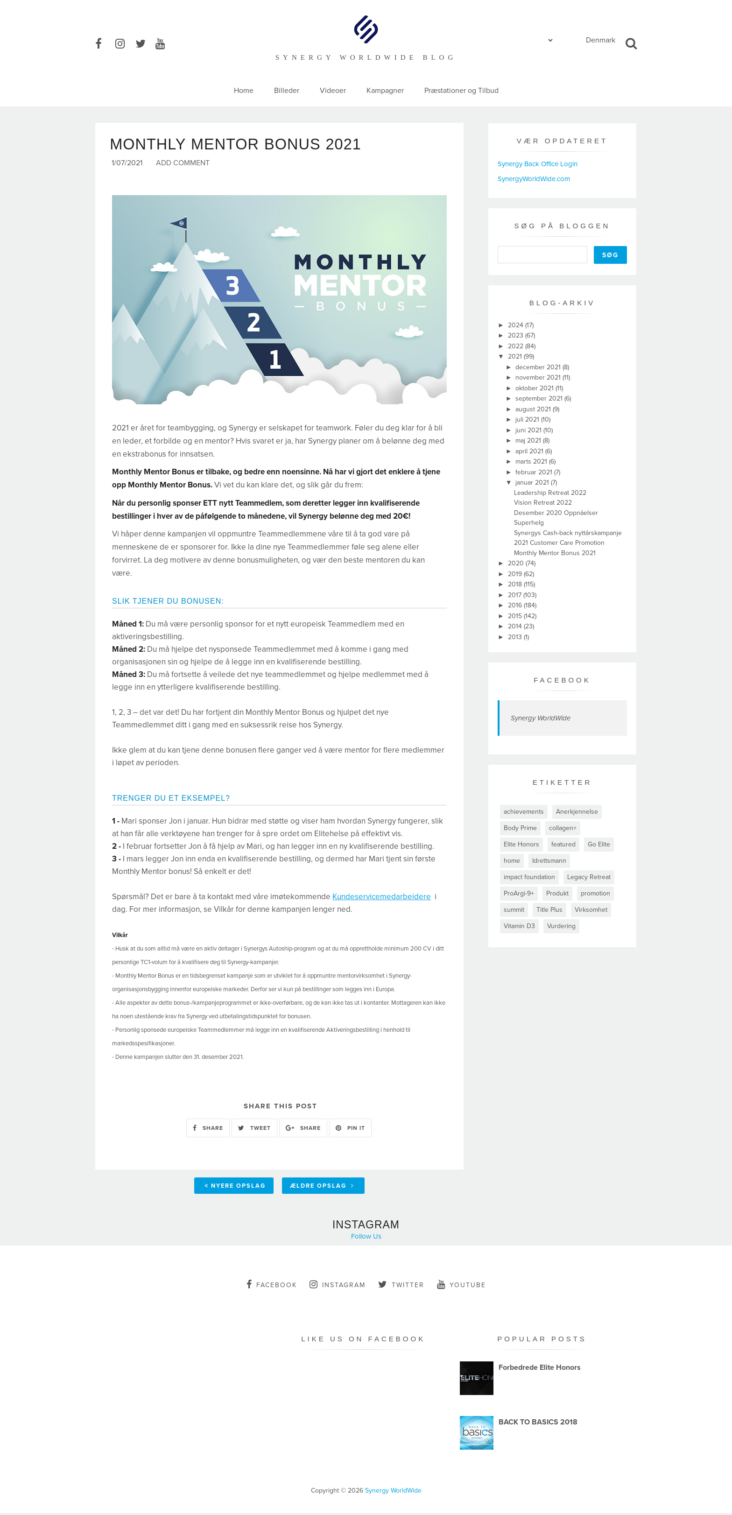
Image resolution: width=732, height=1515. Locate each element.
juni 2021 (529, 430)
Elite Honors (521, 844)
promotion (595, 893)
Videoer (333, 90)
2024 (516, 325)
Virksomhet (591, 910)
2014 (516, 626)
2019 (516, 574)
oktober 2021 (535, 388)
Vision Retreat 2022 (543, 503)
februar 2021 (534, 472)
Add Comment (183, 165)
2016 (516, 605)
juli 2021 (528, 419)
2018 (516, 584)
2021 (516, 356)
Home (243, 90)
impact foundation (529, 877)
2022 (516, 346)
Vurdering (561, 926)
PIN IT (350, 1129)
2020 (517, 563)
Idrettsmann (549, 861)
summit (514, 910)
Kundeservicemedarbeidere (381, 898)
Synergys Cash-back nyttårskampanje (568, 533)
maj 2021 (529, 440)
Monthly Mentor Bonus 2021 (555, 553)
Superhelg (529, 523)
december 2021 (539, 367)
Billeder (286, 90)
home (512, 861)
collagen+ (563, 828)
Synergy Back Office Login (537, 164)
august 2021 (534, 409)
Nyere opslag (235, 1187)
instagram (338, 1285)
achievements (524, 812)
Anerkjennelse (577, 812)
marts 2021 (532, 461)
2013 (516, 637)
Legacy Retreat (589, 877)
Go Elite (599, 844)
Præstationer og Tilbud (461, 90)
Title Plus (549, 910)
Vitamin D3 (519, 926)
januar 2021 (533, 482)
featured (563, 844)
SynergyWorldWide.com (534, 179)
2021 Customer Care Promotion (559, 543)
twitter (401, 1285)
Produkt (557, 893)
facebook (271, 1285)
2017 (515, 595)
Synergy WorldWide (540, 718)
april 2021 (530, 451)
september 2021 (539, 398)
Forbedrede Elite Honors (540, 1369)
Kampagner (385, 90)
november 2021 (539, 377)
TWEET (254, 1129)
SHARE (208, 1129)
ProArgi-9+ (519, 893)
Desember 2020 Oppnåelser (556, 513)
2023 (516, 335)
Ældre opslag (322, 1187)
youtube (461, 1285)
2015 (516, 616)
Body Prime (520, 828)
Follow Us (366, 1237)
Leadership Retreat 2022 (550, 493)
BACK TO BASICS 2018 (538, 1423)
